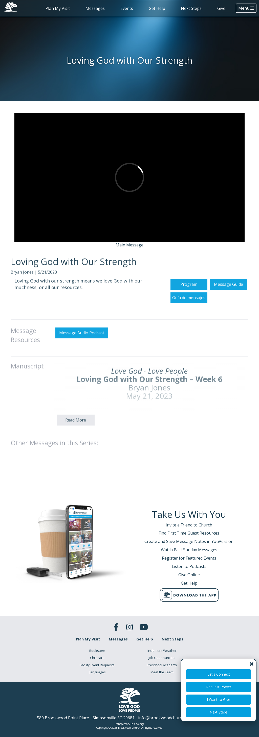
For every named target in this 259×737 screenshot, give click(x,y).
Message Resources (25, 358)
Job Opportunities (161, 657)
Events (126, 8)
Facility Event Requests (97, 665)
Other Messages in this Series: (54, 466)
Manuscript (27, 389)
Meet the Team (162, 672)
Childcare (97, 657)
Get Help (157, 8)
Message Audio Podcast (81, 356)
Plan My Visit (58, 8)
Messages (95, 8)
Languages (97, 672)
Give (221, 8)
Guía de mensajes (188, 321)
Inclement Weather (162, 650)
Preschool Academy (162, 665)
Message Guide (228, 307)
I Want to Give (218, 699)
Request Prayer (218, 686)
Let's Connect (218, 674)
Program (188, 307)
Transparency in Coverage (129, 724)
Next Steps (191, 8)
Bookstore (97, 650)
